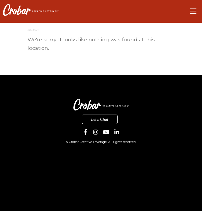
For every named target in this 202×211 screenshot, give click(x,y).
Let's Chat (99, 119)
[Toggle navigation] (193, 11)
